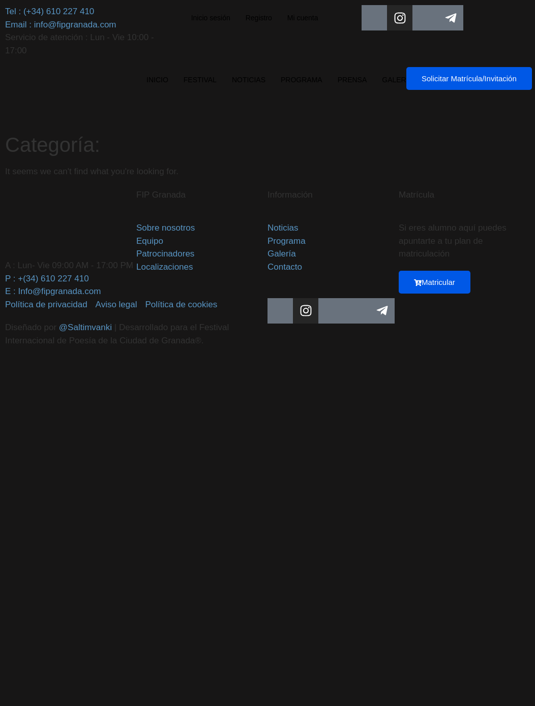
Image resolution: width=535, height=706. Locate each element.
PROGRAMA (301, 80)
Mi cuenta (302, 18)
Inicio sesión (210, 18)
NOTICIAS (248, 80)
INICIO (157, 80)
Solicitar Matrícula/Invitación (469, 78)
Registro (259, 18)
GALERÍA (397, 80)
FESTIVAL (200, 80)
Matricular (434, 282)
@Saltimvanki (85, 327)
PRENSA (352, 80)
